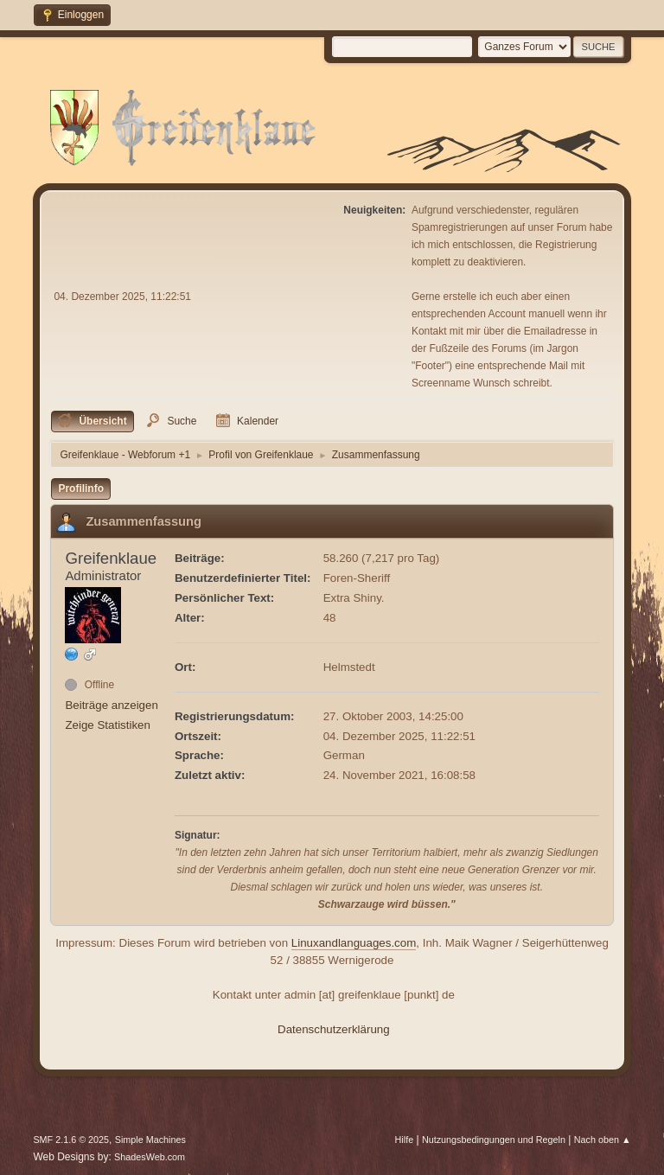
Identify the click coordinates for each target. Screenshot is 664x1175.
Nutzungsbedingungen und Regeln (493, 1139)
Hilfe (404, 1139)
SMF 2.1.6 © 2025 (71, 1139)
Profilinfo (81, 488)
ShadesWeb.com (149, 1157)
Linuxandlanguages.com (354, 942)
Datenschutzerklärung (334, 1029)
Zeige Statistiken (107, 724)
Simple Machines (150, 1139)
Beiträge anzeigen (111, 705)
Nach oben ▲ (602, 1139)
